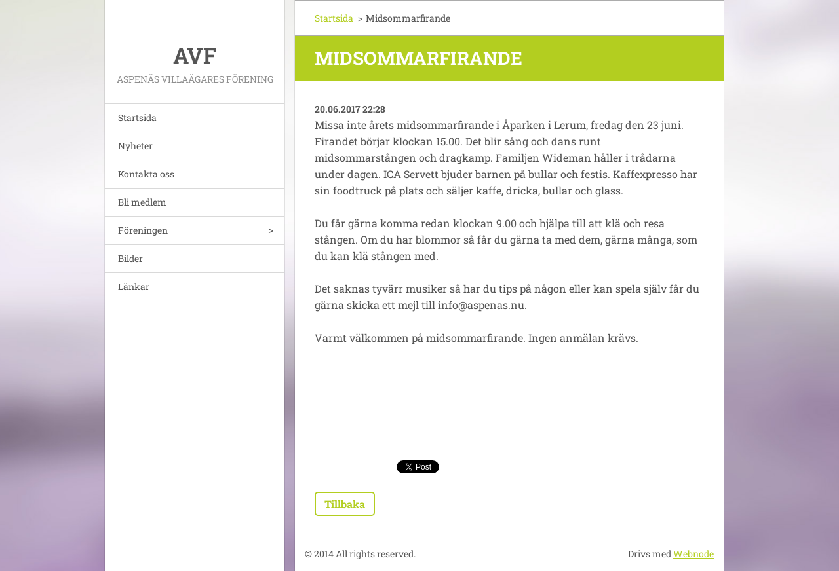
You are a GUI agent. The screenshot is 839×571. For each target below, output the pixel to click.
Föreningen (143, 230)
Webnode (693, 553)
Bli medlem (142, 202)
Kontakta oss (146, 174)
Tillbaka (344, 504)
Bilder (130, 258)
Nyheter (135, 145)
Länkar (133, 286)
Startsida (137, 117)
